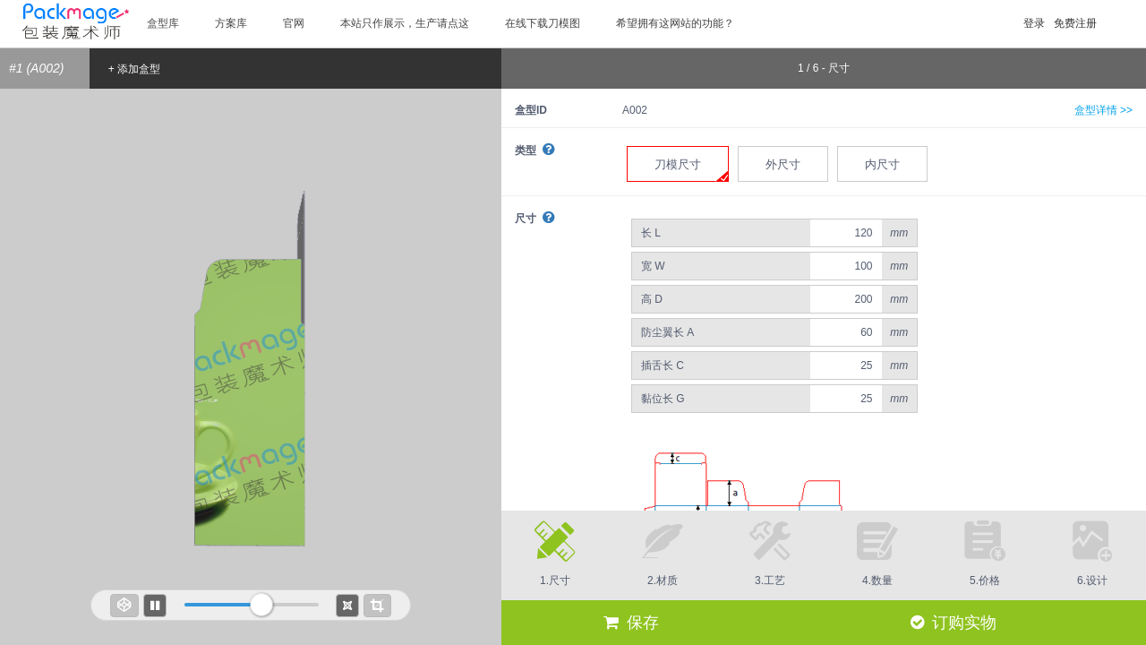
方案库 (231, 23)
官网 (293, 23)
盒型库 (163, 23)
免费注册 (1075, 23)
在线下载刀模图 (542, 23)
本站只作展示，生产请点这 (404, 23)
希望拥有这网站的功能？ (675, 23)
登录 (1034, 23)
